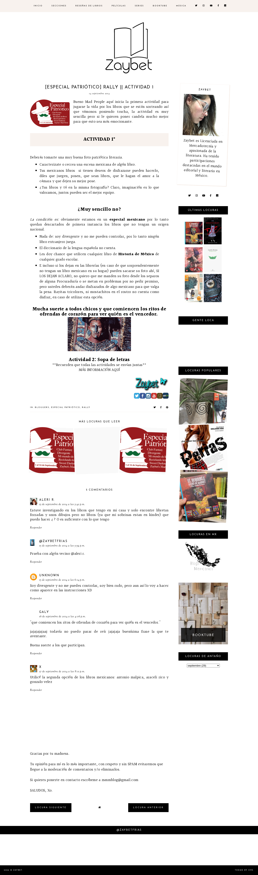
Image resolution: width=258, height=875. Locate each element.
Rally (86, 407)
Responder (36, 528)
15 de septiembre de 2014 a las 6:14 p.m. (62, 580)
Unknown (49, 575)
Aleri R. (47, 500)
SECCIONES (58, 6)
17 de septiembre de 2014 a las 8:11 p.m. (62, 671)
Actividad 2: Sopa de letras (99, 360)
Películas (119, 6)
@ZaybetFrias (53, 541)
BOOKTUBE (160, 6)
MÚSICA (181, 6)
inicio (38, 6)
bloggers (42, 407)
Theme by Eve (244, 870)
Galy (44, 612)
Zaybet (17, 870)
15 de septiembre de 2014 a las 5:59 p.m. (62, 546)
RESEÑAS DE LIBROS (89, 6)
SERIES (139, 6)
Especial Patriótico (65, 407)
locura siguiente (50, 808)
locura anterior (148, 808)
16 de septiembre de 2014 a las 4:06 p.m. (62, 616)
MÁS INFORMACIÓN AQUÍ (99, 370)
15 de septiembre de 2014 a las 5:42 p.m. (62, 504)
